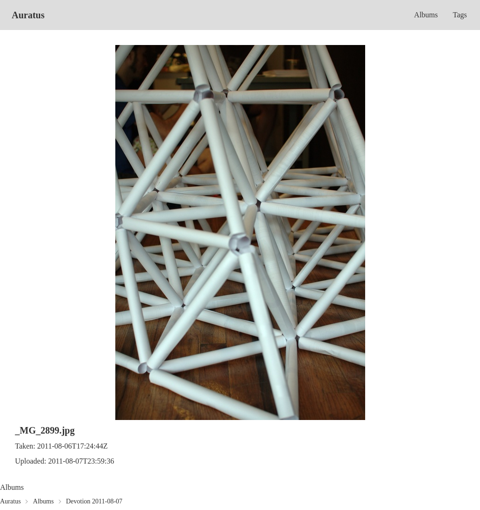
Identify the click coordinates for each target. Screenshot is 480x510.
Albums (426, 15)
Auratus (28, 15)
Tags (460, 15)
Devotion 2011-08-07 (94, 501)
